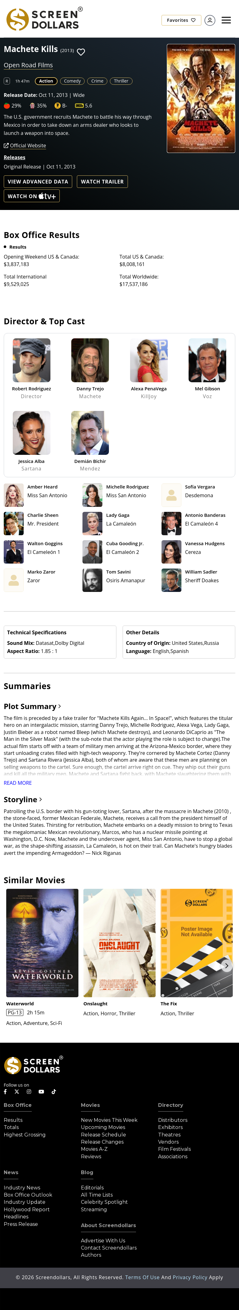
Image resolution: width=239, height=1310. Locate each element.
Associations (172, 1157)
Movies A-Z (94, 1149)
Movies (90, 1105)
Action (46, 81)
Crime (97, 81)
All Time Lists (97, 1195)
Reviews (91, 1157)
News (11, 1172)
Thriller (121, 81)
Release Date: (20, 95)
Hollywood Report (27, 1209)
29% (16, 105)
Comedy (72, 81)
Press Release (21, 1224)
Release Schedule (103, 1135)
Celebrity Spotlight (104, 1202)
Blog (87, 1172)
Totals (11, 1127)
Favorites (181, 20)
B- (64, 105)
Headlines (16, 1217)
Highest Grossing (25, 1135)
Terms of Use (143, 1277)
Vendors (168, 1142)
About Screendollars (108, 1225)
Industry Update (24, 1202)
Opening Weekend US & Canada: (41, 256)
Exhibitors (170, 1127)
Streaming (94, 1209)
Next (227, 966)
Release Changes (102, 1142)
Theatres (169, 1135)
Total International (25, 276)
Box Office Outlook (28, 1195)
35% (42, 105)
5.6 (88, 105)
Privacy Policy (191, 1277)
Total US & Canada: (142, 256)
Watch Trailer (102, 181)
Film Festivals (174, 1149)
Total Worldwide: (139, 276)
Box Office (18, 1105)
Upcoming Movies (103, 1127)
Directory (170, 1105)
